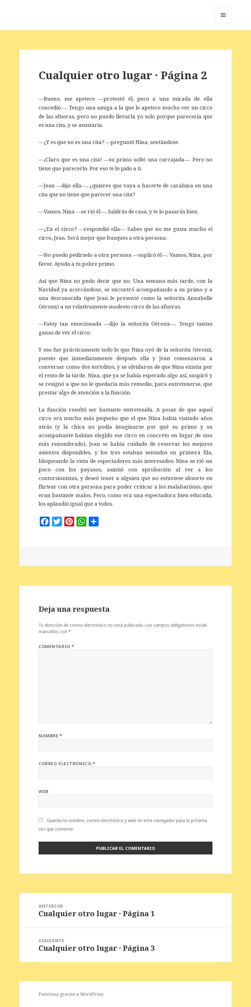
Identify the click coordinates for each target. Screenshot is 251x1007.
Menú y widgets (223, 23)
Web (44, 791)
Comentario (56, 646)
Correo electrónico (67, 763)
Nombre (50, 736)
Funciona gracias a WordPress (71, 994)
